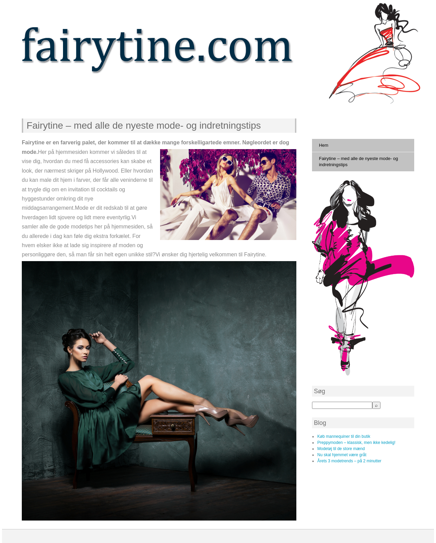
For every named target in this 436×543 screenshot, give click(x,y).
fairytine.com (58, 90)
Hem (323, 145)
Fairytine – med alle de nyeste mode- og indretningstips (144, 125)
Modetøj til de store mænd (340, 448)
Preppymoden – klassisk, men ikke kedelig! (356, 442)
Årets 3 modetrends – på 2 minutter (349, 461)
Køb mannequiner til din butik (343, 436)
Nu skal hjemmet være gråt (341, 454)
